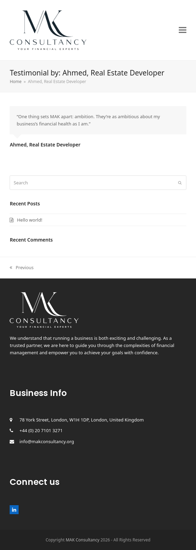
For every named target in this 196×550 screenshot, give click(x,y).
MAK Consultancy (83, 540)
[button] (182, 30)
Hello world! (29, 220)
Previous (21, 267)
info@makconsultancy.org (46, 441)
